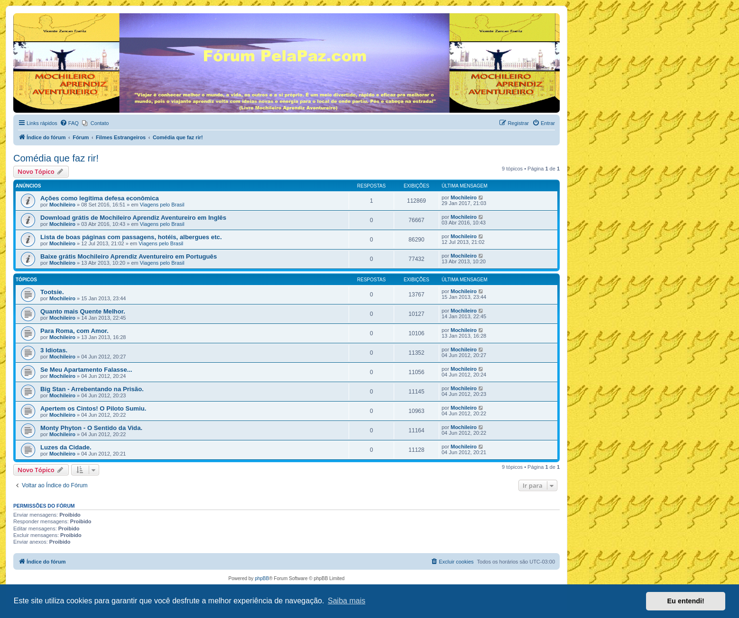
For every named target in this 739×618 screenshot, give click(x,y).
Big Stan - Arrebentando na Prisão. (92, 389)
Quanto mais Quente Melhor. (82, 311)
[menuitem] (69, 123)
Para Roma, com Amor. (74, 330)
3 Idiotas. (53, 350)
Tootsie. (52, 292)
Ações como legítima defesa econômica (99, 198)
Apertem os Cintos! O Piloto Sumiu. (93, 408)
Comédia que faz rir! (56, 158)
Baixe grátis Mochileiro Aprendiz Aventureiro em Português (128, 256)
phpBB (262, 578)
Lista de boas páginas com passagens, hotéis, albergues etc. (131, 237)
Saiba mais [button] (346, 601)
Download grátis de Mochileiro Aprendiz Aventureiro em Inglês (133, 217)
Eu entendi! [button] (685, 601)
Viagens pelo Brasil (162, 204)
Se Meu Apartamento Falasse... (86, 369)
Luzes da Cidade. (66, 447)
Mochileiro (62, 204)
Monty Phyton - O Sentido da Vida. (91, 427)
